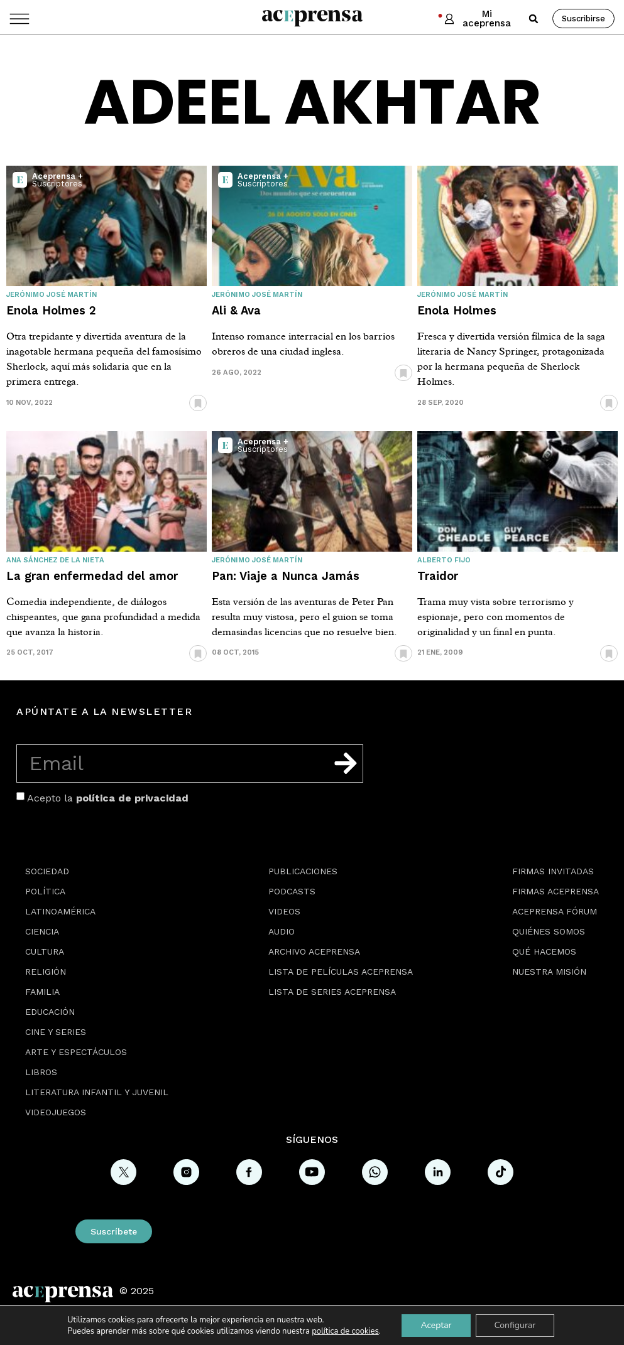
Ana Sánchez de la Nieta (55, 560)
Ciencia (42, 931)
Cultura (44, 951)
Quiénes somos (548, 931)
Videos (284, 911)
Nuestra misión (549, 972)
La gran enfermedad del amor (92, 575)
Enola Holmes (456, 310)
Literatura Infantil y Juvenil (96, 1092)
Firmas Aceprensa (555, 891)
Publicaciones (302, 871)
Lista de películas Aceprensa (340, 972)
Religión (45, 972)
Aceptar (435, 1325)
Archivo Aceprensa (314, 951)
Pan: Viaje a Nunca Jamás (285, 575)
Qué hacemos (544, 951)
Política (45, 891)
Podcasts (291, 891)
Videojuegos (55, 1112)
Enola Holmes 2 (51, 310)
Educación (50, 1012)
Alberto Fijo (444, 560)
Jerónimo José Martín (51, 295)
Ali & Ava (236, 310)
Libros (41, 1072)
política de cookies (345, 1331)
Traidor (437, 575)
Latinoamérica (60, 911)
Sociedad (47, 871)
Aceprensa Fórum (554, 911)
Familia (42, 992)
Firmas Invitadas (553, 871)
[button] (533, 19)
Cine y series (55, 1032)
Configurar (514, 1325)
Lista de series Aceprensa (332, 992)
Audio (281, 931)
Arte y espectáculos (76, 1052)
